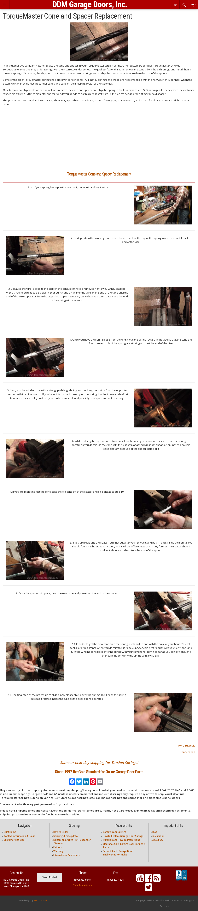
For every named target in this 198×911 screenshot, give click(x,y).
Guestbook (158, 836)
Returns (57, 847)
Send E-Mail (49, 877)
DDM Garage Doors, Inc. (89, 4)
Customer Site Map (14, 839)
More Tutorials (186, 745)
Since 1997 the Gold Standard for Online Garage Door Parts (99, 771)
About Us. (157, 839)
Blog (154, 832)
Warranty (58, 851)
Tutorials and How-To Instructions (121, 839)
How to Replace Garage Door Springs (123, 836)
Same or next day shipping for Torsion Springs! (99, 762)
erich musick (40, 900)
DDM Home (10, 832)
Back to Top (188, 752)
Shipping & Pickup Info (65, 836)
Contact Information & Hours (19, 836)
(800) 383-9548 (82, 879)
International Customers (66, 855)
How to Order (60, 832)
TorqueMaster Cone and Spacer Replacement (99, 174)
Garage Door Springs (114, 832)
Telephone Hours (82, 885)
